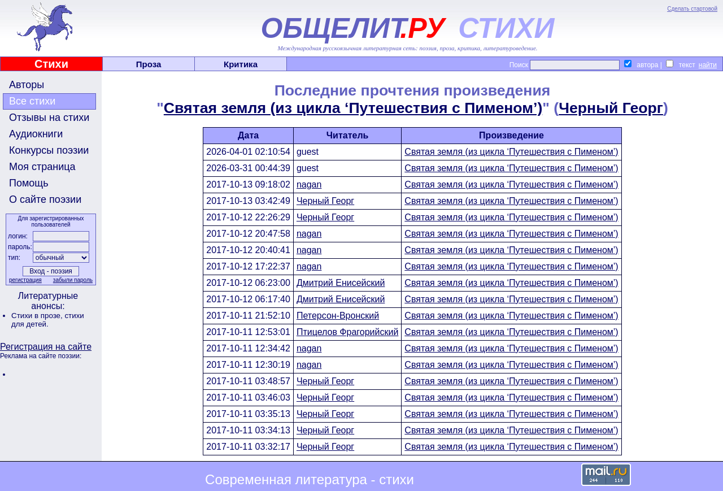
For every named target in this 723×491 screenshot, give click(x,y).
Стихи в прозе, (37, 315)
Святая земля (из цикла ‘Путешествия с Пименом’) (353, 107)
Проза (149, 64)
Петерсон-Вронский (338, 315)
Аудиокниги (36, 134)
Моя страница (42, 166)
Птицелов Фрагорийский (347, 332)
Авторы (26, 84)
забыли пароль (73, 280)
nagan (309, 184)
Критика (241, 64)
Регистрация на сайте (46, 346)
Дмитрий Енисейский (341, 283)
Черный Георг (611, 107)
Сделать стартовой (692, 9)
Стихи (51, 64)
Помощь (29, 183)
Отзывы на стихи (49, 117)
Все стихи (32, 101)
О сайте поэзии (45, 199)
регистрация (25, 280)
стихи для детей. (47, 319)
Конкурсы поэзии (49, 150)
